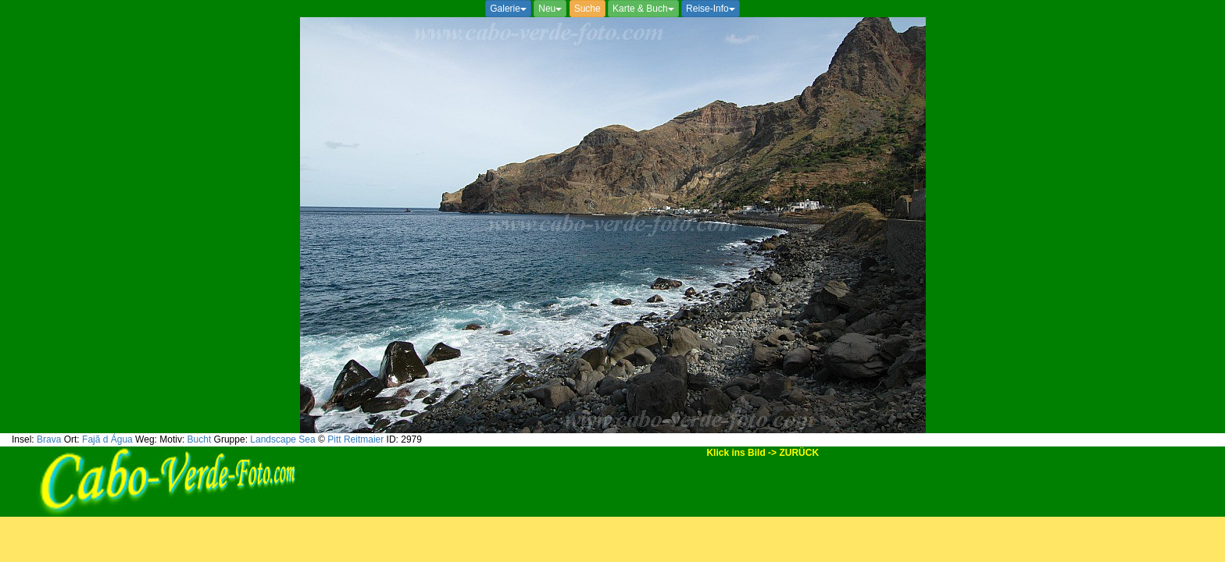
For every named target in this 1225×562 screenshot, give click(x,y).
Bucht (200, 439)
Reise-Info (710, 8)
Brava (49, 439)
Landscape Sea (282, 439)
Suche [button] (587, 8)
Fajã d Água (107, 439)
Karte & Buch (643, 8)
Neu (550, 8)
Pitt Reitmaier (355, 439)
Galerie (508, 8)
